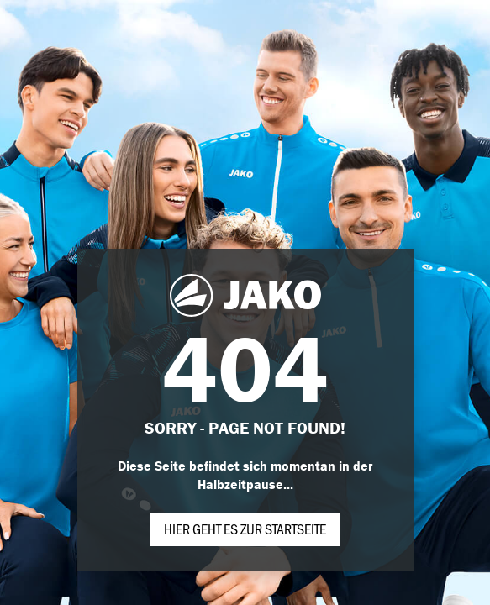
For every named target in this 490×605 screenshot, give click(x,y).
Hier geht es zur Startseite (245, 528)
